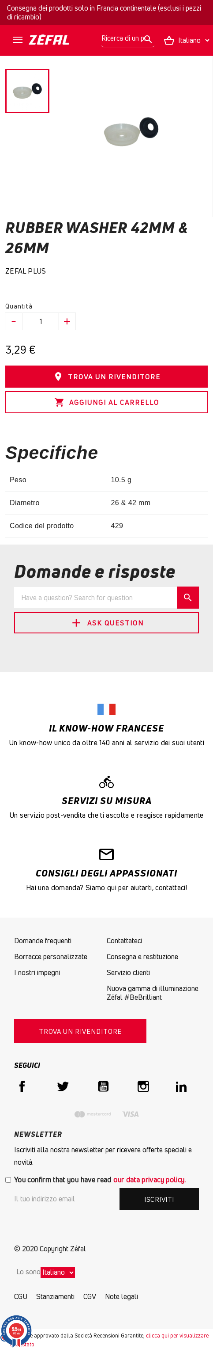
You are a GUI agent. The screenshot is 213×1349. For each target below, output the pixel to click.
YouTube (103, 1086)
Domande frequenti (42, 940)
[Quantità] (41, 321)
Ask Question (107, 622)
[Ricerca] (127, 38)
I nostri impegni (37, 972)
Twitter (63, 1086)
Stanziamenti (55, 1296)
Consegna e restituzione (142, 956)
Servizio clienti (128, 972)
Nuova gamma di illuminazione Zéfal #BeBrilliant (152, 993)
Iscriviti (159, 1199)
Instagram (143, 1086)
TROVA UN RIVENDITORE (107, 376)
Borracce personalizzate (50, 956)
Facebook (22, 1086)
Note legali (121, 1296)
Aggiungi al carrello (106, 402)
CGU (20, 1296)
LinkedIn (184, 1086)
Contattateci (124, 940)
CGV (89, 1296)
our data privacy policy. (149, 1180)
